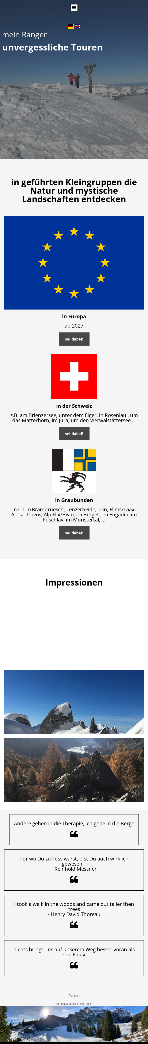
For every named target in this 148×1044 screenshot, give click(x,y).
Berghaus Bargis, (66, 1003)
